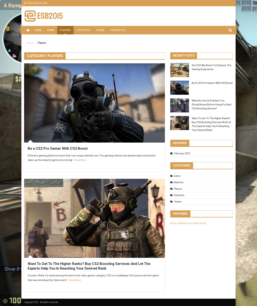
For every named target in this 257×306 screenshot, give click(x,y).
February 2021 (182, 153)
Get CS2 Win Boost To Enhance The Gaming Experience (211, 67)
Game (50, 30)
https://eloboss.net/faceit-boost (188, 223)
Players (65, 30)
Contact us (117, 30)
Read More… (81, 160)
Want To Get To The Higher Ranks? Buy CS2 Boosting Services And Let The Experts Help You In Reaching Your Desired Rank (211, 124)
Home (38, 30)
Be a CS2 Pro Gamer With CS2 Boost (58, 148)
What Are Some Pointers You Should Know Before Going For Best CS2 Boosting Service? (211, 104)
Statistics (83, 30)
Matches (179, 182)
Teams (100, 30)
